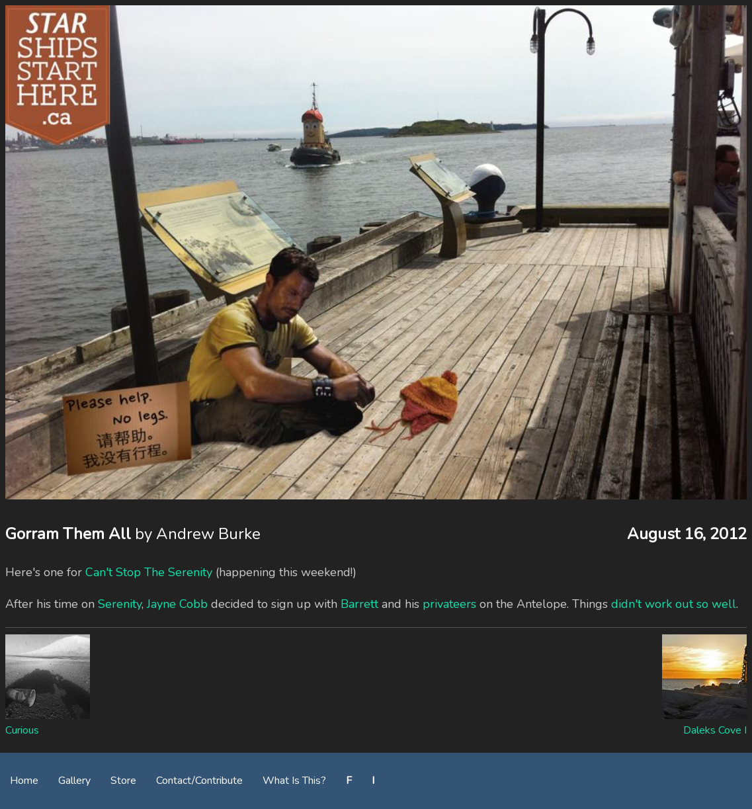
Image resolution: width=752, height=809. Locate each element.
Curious (22, 730)
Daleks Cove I (715, 730)
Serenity (120, 604)
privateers (449, 604)
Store (123, 780)
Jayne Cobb (177, 604)
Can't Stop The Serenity (148, 572)
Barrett (359, 604)
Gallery (74, 780)
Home (24, 780)
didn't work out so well (673, 604)
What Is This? (294, 780)
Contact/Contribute (199, 780)
